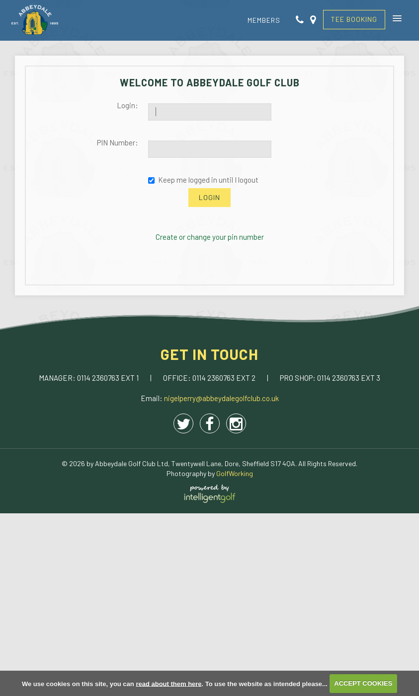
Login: (127, 105)
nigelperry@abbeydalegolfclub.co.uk (221, 398)
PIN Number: (117, 142)
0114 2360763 (99, 377)
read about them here (168, 683)
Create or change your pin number (210, 236)
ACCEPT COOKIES (363, 683)
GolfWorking (234, 473)
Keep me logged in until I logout (203, 179)
